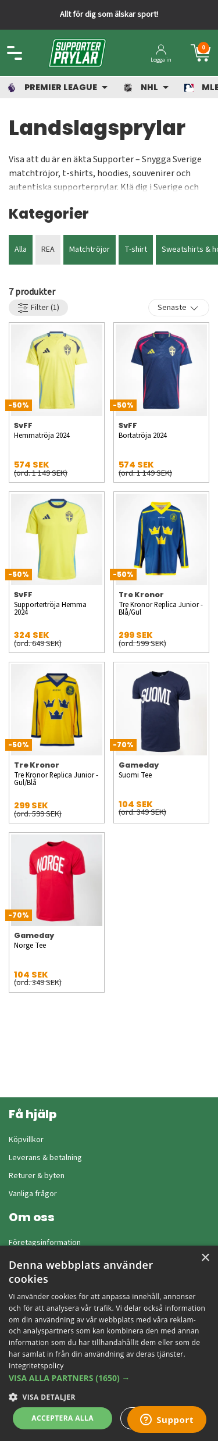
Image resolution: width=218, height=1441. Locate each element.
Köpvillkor (26, 1140)
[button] (109, 1378)
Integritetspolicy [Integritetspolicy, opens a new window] (36, 1366)
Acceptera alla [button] (62, 1418)
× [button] (205, 1258)
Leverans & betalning (45, 1158)
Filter (38, 308)
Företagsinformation (45, 1243)
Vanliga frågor (33, 1194)
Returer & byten (37, 1176)
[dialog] (109, 1343)
